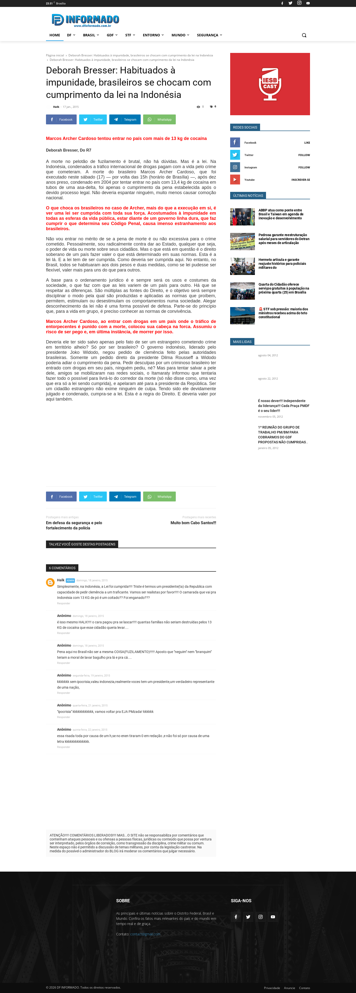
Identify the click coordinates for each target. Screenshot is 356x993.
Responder (63, 603)
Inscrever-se (300, 179)
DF (71, 35)
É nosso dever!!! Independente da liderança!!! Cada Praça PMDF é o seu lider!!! (284, 406)
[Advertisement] (136, 431)
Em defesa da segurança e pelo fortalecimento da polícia (74, 525)
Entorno (154, 35)
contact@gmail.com (145, 934)
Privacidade (272, 988)
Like (307, 142)
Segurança (210, 35)
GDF (112, 35)
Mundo (181, 35)
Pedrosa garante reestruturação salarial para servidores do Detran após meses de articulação (284, 239)
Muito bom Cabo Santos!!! (193, 522)
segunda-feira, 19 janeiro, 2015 (91, 675)
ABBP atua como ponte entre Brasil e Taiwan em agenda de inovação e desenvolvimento (281, 214)
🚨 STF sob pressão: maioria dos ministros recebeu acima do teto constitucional (283, 313)
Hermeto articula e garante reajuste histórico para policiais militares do (282, 264)
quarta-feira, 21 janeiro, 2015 (90, 705)
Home (54, 35)
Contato (304, 988)
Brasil (91, 35)
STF (130, 35)
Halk (60, 580)
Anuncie (289, 988)
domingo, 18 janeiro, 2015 (92, 580)
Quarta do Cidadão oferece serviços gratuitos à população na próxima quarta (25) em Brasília (284, 288)
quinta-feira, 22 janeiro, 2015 (90, 729)
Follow (304, 155)
